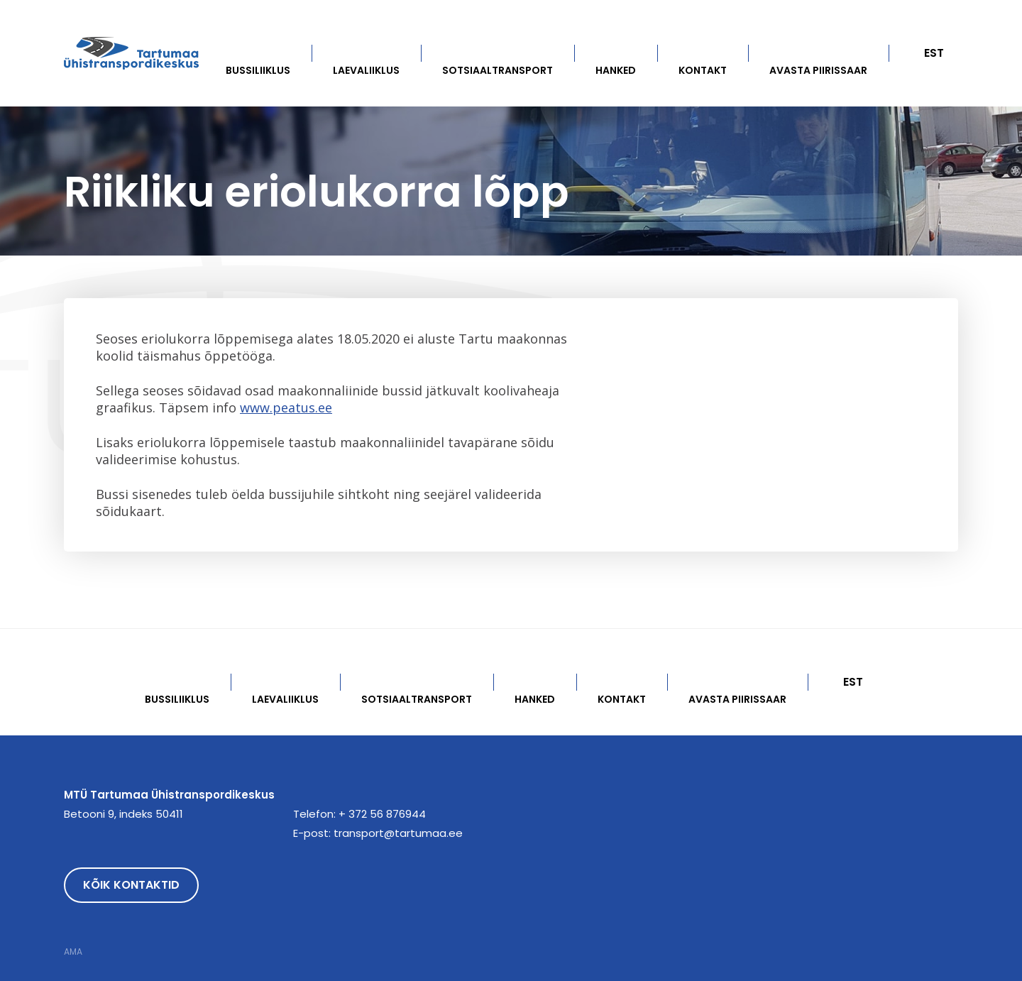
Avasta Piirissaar (818, 70)
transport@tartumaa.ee (398, 833)
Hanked (615, 70)
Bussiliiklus (258, 70)
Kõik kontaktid (131, 885)
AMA (73, 952)
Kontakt (702, 70)
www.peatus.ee (286, 407)
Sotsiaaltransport (497, 70)
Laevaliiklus (366, 70)
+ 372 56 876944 (382, 813)
